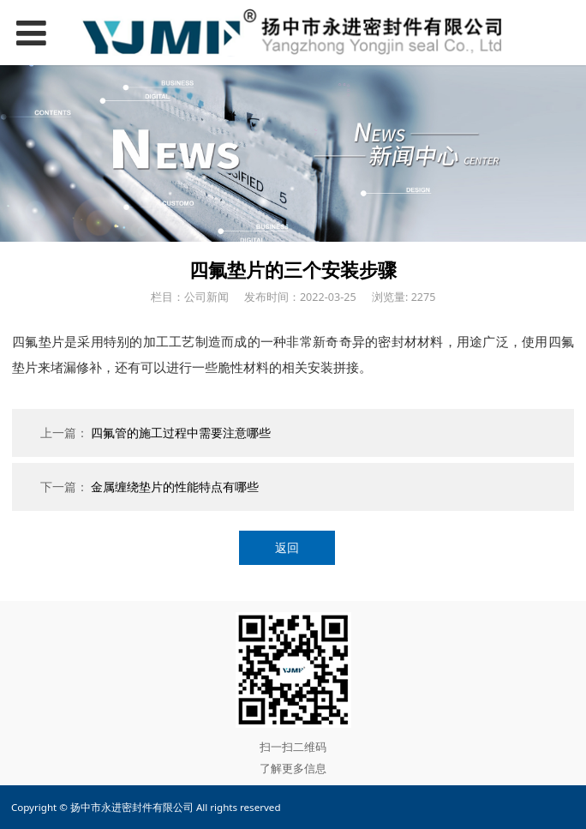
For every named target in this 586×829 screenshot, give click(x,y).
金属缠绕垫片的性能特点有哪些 (175, 486)
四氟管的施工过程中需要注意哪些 (181, 432)
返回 (287, 547)
